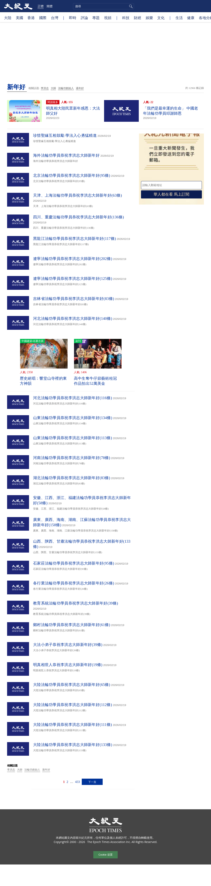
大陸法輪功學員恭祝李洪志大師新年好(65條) (71, 684)
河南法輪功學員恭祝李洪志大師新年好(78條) (71, 458)
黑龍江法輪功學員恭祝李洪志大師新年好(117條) (74, 238)
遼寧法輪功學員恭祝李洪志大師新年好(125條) (72, 278)
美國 (19, 17)
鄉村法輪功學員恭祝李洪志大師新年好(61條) (71, 625)
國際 (42, 17)
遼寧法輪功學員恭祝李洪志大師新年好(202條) (72, 259)
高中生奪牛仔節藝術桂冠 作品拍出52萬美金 (95, 381)
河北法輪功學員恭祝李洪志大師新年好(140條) (72, 318)
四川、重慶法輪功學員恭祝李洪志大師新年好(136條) (78, 217)
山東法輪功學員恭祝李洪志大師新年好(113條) (72, 438)
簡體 (49, 6)
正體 (41, 6)
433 (77, 782)
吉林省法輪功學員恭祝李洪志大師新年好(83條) (73, 298)
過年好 (80, 88)
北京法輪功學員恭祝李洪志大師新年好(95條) (71, 175)
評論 (84, 17)
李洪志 (45, 88)
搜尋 (130, 6)
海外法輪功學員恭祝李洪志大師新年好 (66, 155)
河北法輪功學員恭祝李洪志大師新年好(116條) (72, 398)
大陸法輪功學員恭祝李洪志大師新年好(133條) (72, 745)
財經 (137, 17)
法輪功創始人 (66, 88)
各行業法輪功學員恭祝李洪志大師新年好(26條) (73, 583)
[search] (103, 6)
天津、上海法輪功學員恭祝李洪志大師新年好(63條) (77, 195)
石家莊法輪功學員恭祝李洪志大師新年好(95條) (73, 563)
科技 (125, 17)
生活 (179, 17)
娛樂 (149, 17)
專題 (96, 17)
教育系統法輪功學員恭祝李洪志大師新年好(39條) (75, 603)
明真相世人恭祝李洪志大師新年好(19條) (67, 665)
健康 (190, 17)
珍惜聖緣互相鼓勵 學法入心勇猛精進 (65, 135)
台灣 (54, 17)
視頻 (107, 17)
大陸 (7, 17)
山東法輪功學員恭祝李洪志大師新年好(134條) (72, 418)
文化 (161, 17)
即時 (72, 17)
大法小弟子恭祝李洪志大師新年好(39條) (67, 644)
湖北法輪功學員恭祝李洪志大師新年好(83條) (71, 478)
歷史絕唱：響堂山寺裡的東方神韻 (43, 381)
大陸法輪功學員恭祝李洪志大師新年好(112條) (72, 705)
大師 (53, 88)
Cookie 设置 (105, 854)
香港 (31, 17)
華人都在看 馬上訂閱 (171, 194)
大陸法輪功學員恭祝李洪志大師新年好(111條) (72, 724)
